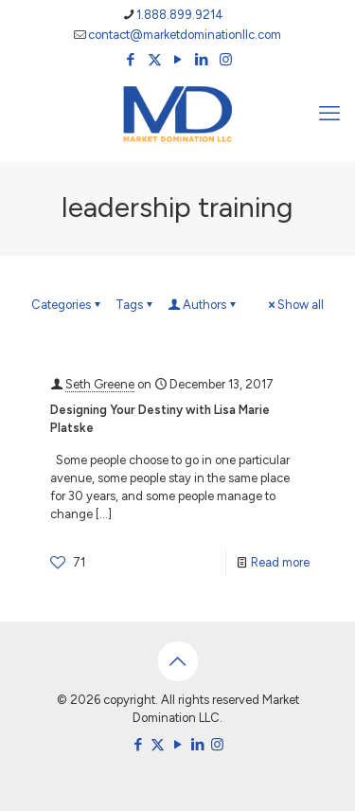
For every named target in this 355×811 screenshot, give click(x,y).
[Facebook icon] (131, 59)
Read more (280, 562)
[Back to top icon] (178, 661)
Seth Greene (99, 384)
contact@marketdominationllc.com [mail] (184, 34)
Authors (203, 304)
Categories (67, 304)
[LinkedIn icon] (202, 59)
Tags (135, 304)
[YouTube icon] (178, 59)
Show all (294, 304)
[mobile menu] (329, 114)
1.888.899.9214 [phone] (179, 15)
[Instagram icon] (226, 59)
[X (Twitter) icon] (155, 59)
